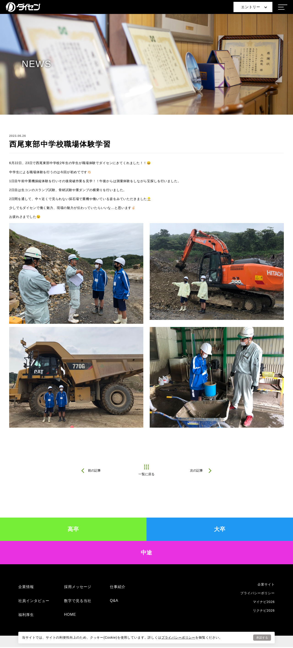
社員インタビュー (33, 602)
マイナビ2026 (264, 603)
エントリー (254, 7)
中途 (146, 553)
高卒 (73, 530)
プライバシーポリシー (178, 637)
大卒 (220, 530)
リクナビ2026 (264, 611)
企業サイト (266, 585)
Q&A (114, 601)
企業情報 (26, 588)
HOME (70, 615)
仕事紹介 (117, 588)
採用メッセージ (77, 588)
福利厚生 (26, 616)
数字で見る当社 (77, 602)
